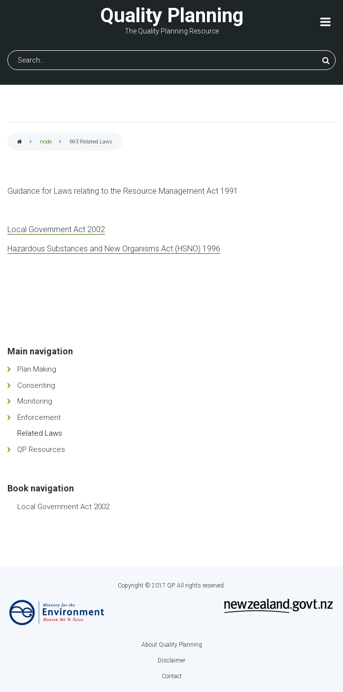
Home (19, 142)
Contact (172, 676)
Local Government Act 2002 (56, 229)
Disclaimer (171, 660)
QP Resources (41, 449)
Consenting (36, 385)
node (46, 141)
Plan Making (36, 369)
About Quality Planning (171, 645)
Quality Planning (171, 15)
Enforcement (39, 417)
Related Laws (39, 433)
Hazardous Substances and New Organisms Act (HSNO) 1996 (113, 248)
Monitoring (34, 401)
